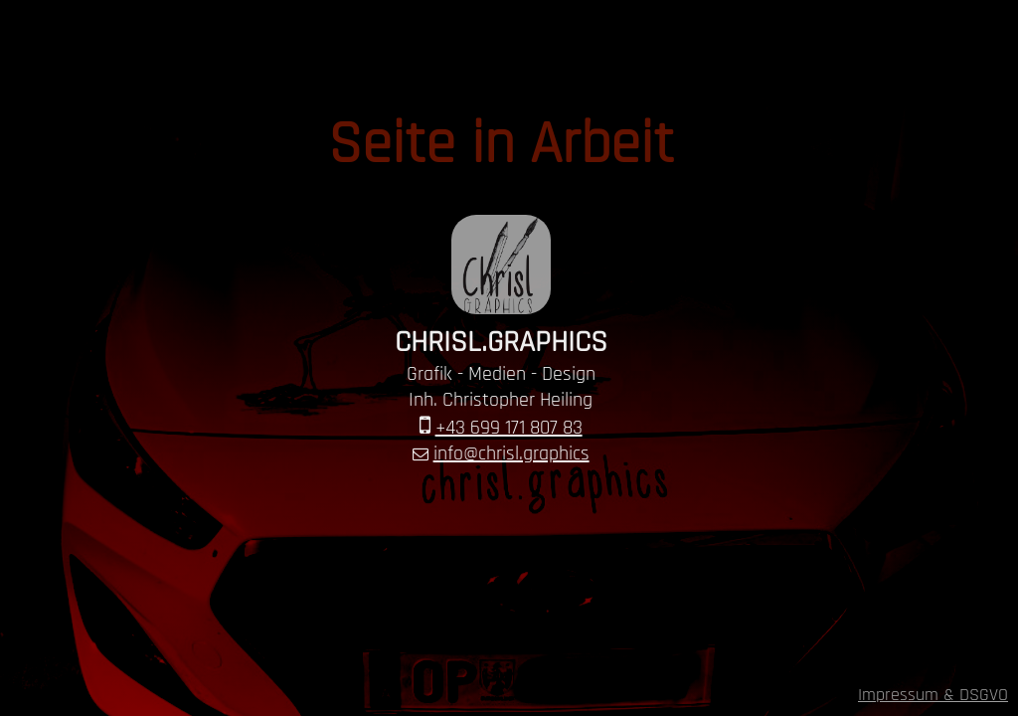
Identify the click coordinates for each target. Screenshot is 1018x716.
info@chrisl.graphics (511, 453)
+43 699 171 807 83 (509, 428)
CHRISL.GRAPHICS (501, 342)
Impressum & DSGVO (933, 694)
